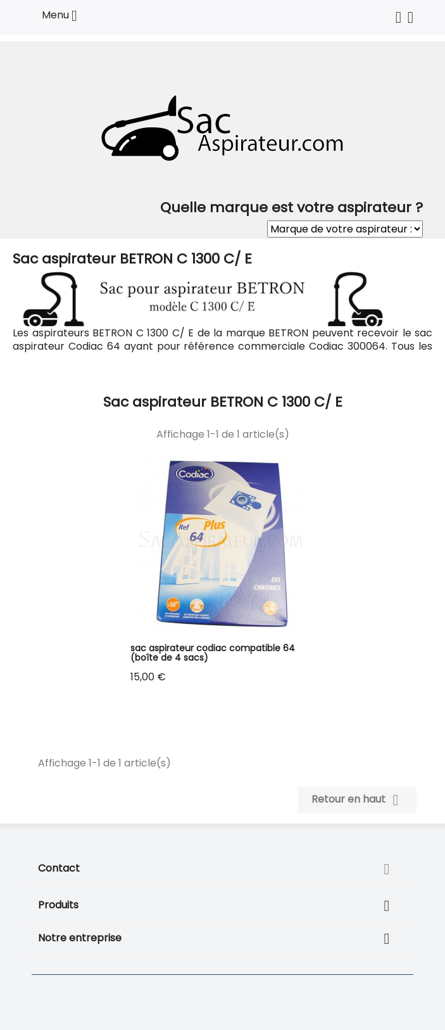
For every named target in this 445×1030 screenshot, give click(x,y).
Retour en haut (357, 800)
